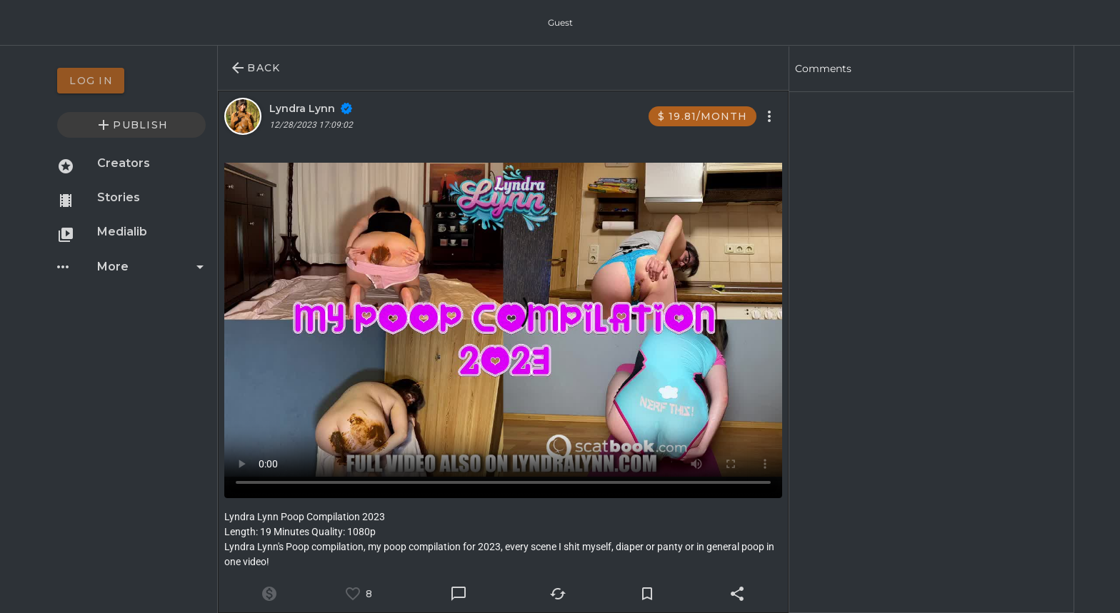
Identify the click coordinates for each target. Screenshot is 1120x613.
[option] (131, 81)
